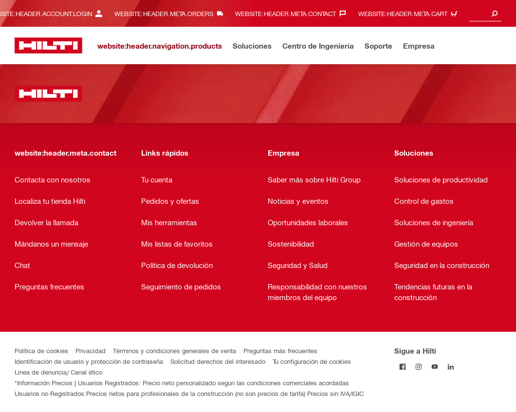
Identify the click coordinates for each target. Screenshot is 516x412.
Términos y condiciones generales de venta (174, 350)
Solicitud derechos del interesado (217, 361)
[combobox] (485, 13)
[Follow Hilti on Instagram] (418, 366)
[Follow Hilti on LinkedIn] (450, 366)
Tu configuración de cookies (312, 361)
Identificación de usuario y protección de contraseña (89, 361)
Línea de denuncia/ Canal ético (58, 372)
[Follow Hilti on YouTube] (434, 366)
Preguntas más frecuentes (280, 350)
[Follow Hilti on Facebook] (402, 366)
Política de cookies (41, 350)
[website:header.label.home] (48, 45)
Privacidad (90, 350)
